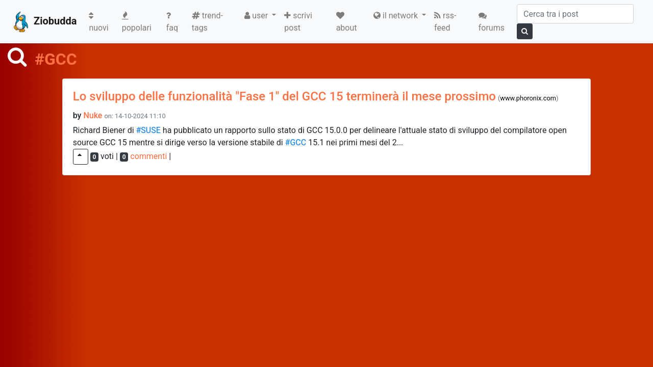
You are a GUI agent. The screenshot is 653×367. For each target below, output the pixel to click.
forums (492, 22)
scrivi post (298, 22)
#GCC (296, 142)
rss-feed (445, 22)
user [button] (257, 15)
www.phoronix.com (528, 98)
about (346, 22)
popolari (137, 22)
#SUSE (148, 130)
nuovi (103, 22)
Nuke (92, 115)
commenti (148, 156)
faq (172, 22)
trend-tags (207, 22)
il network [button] (396, 15)
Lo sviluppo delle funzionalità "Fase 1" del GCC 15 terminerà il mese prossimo (284, 96)
